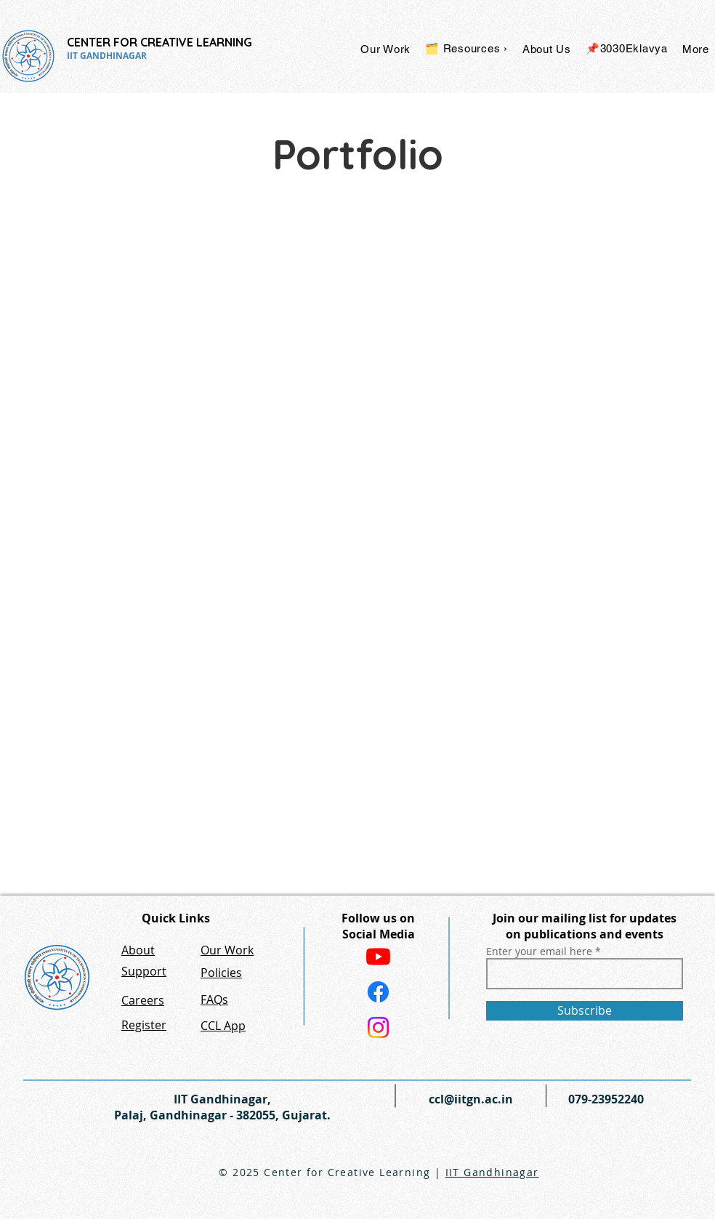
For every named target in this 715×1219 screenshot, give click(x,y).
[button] (385, 49)
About (138, 950)
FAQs (214, 999)
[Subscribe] (584, 1011)
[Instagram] (378, 1027)
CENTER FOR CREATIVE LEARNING (159, 42)
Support (143, 971)
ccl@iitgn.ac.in (471, 1099)
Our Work (227, 950)
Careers (142, 1000)
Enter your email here (539, 951)
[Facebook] (378, 992)
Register (143, 1025)
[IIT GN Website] (57, 977)
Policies (221, 973)
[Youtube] (378, 956)
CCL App (223, 1026)
